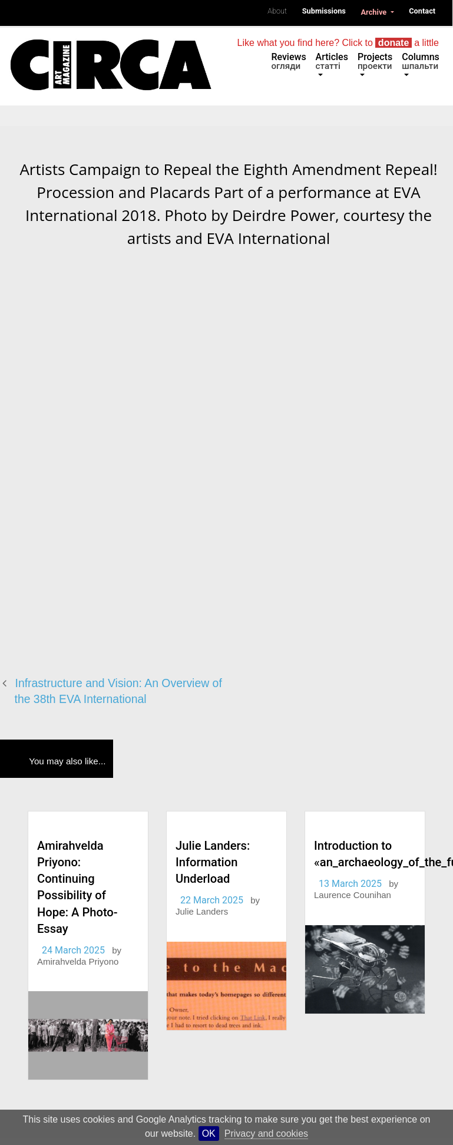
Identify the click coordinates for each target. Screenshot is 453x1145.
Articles (332, 61)
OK (209, 1133)
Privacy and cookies (266, 1133)
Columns (420, 61)
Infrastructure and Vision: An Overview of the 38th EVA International (118, 691)
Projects (375, 61)
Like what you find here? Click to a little (338, 43)
